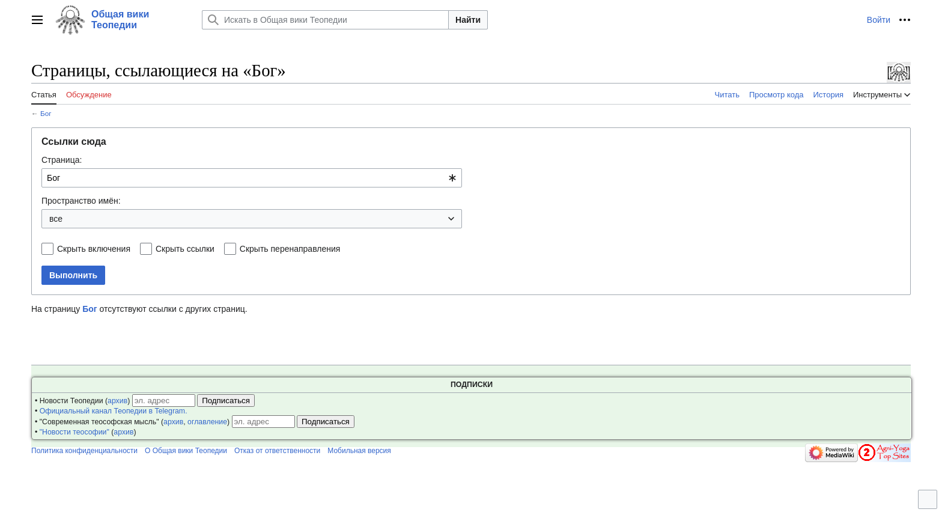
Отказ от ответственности (277, 450)
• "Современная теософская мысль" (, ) (132, 422)
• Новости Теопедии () (82, 401)
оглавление (207, 422)
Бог (46, 113)
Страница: (61, 160)
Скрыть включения (93, 249)
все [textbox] (55, 219)
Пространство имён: (81, 201)
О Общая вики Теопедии (186, 450)
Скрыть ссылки (185, 249)
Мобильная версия (359, 450)
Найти (468, 20)
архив (117, 401)
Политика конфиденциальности (84, 450)
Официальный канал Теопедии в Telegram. (113, 411)
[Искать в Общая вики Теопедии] (325, 19)
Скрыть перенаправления (290, 249)
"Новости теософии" (74, 432)
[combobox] (251, 177)
